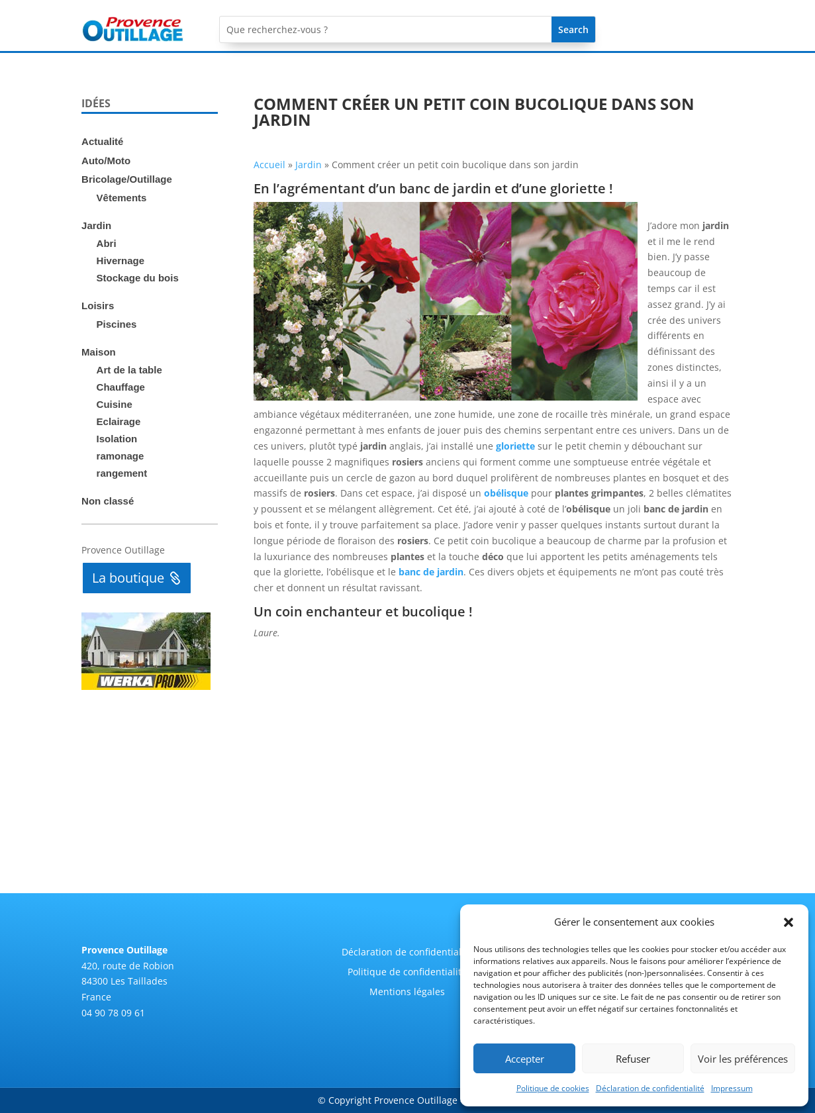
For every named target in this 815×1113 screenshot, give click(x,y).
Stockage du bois (138, 277)
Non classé (107, 501)
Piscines (117, 324)
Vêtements (122, 197)
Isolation (117, 438)
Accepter (524, 1058)
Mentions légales (407, 992)
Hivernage (121, 260)
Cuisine (114, 404)
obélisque (506, 493)
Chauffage (121, 387)
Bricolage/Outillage (126, 179)
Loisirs (97, 305)
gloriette (515, 446)
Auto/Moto (105, 160)
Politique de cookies (552, 1088)
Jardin (96, 225)
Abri (107, 243)
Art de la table (129, 369)
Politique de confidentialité (407, 972)
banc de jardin (431, 571)
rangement (122, 473)
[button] (788, 922)
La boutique (128, 578)
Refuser (633, 1058)
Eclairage (119, 421)
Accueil (269, 164)
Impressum (732, 1088)
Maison (98, 352)
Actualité (102, 141)
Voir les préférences (743, 1058)
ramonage (120, 455)
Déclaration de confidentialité (650, 1088)
